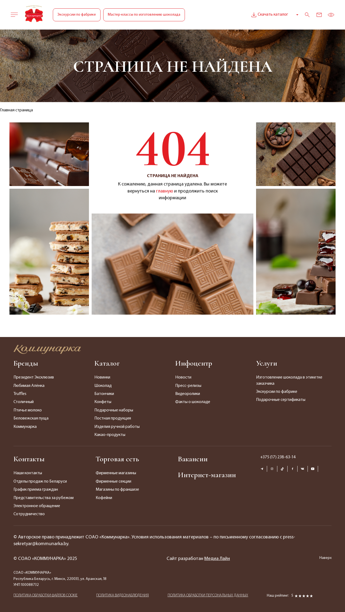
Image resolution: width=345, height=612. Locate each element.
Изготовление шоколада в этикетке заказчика (289, 380)
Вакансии (193, 458)
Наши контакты (27, 473)
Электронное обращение (36, 506)
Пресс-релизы (188, 386)
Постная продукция (112, 418)
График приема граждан (35, 489)
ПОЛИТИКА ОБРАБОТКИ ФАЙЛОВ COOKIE (45, 595)
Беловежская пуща (31, 418)
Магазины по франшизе (117, 489)
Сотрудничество (29, 514)
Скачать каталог (269, 15)
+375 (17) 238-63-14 (278, 457)
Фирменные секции (113, 481)
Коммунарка (25, 427)
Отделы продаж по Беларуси (40, 481)
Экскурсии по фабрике (76, 15)
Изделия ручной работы (117, 427)
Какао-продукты (109, 435)
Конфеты (102, 402)
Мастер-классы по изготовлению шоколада (144, 15)
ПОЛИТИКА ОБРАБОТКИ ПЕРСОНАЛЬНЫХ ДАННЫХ (208, 595)
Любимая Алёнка (28, 386)
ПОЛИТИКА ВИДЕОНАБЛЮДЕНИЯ (122, 595)
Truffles (19, 394)
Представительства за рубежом (43, 498)
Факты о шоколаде (192, 402)
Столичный (23, 402)
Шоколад (103, 386)
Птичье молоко (27, 410)
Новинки (102, 377)
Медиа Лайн (217, 558)
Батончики (104, 394)
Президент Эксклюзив (33, 377)
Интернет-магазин (207, 474)
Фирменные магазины (116, 473)
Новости (183, 377)
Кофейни (104, 498)
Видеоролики (187, 394)
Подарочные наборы (113, 410)
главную (164, 191)
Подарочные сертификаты (280, 400)
